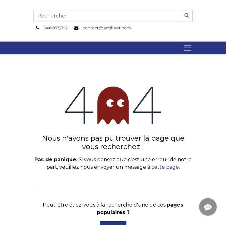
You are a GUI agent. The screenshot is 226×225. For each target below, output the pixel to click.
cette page (165, 167)
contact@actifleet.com (106, 27)
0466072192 (55, 27)
